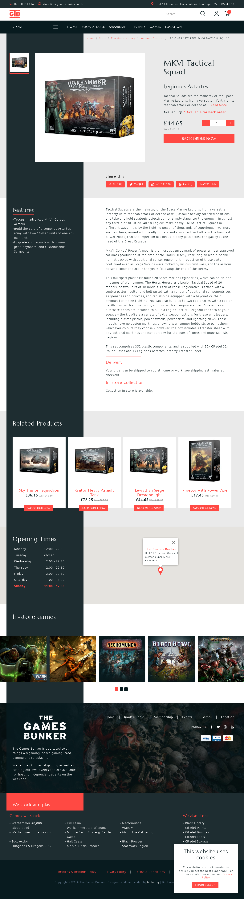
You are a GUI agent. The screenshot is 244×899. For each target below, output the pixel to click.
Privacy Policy (115, 871)
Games (155, 27)
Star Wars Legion (135, 846)
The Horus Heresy (123, 38)
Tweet (137, 184)
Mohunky (153, 882)
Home (72, 27)
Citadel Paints (195, 827)
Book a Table (93, 27)
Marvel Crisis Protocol (83, 846)
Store (102, 38)
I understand (205, 885)
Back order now (199, 138)
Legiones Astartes (152, 38)
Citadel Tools (195, 836)
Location (173, 27)
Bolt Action (20, 841)
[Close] (173, 542)
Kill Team (74, 823)
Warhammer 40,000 (27, 823)
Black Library (195, 823)
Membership (119, 27)
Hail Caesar (75, 841)
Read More (218, 105)
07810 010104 (24, 4)
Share (115, 184)
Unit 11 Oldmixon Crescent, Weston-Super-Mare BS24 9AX (195, 4)
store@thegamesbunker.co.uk (63, 4)
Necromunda (131, 823)
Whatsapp (161, 184)
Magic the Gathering (137, 832)
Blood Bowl (20, 827)
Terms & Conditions (150, 871)
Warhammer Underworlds (31, 832)
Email (185, 184)
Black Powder (132, 841)
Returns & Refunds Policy (77, 871)
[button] (116, 689)
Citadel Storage (197, 841)
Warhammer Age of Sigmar (87, 827)
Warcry (127, 827)
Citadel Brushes (197, 832)
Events (139, 27)
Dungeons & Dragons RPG (31, 846)
